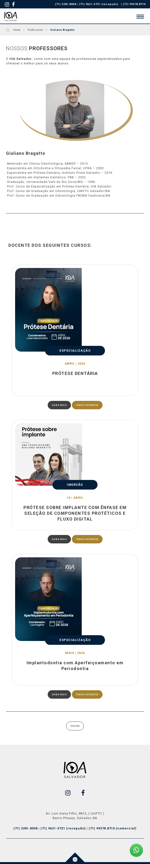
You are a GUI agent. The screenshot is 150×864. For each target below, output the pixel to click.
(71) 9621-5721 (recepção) (100, 4)
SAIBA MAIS (59, 405)
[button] (139, 16)
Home (19, 30)
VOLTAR (75, 726)
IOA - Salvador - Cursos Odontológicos (10, 16)
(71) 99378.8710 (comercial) (113, 828)
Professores (35, 30)
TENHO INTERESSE (87, 405)
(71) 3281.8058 (26, 828)
